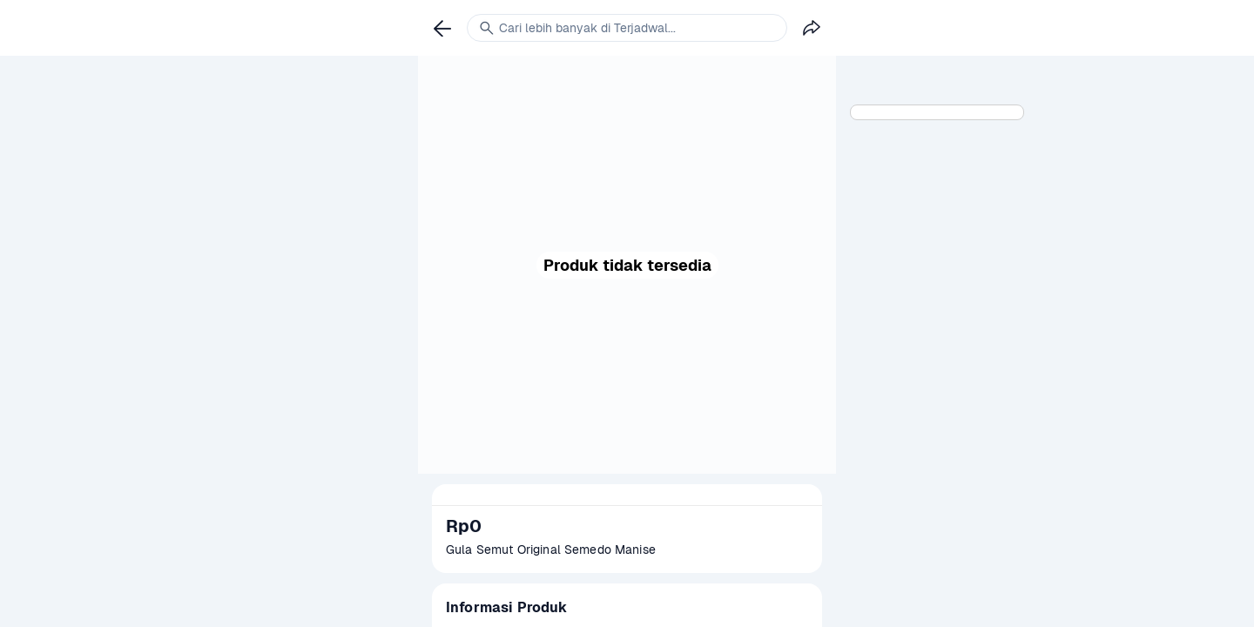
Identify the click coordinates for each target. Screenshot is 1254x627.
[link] (442, 27)
